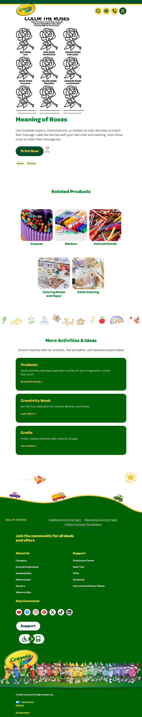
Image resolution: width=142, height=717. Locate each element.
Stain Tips (78, 567)
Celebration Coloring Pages (65, 520)
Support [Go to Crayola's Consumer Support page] (28, 626)
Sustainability (24, 573)
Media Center (23, 579)
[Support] (114, 10)
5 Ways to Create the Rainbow (83, 524)
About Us (23, 553)
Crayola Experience (27, 567)
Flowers (31, 163)
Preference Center (83, 560)
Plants (20, 163)
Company (21, 560)
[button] (98, 10)
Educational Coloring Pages (101, 520)
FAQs (76, 573)
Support (79, 553)
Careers (20, 586)
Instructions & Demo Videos (89, 586)
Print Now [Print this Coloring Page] (30, 151)
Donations (79, 579)
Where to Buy (23, 592)
